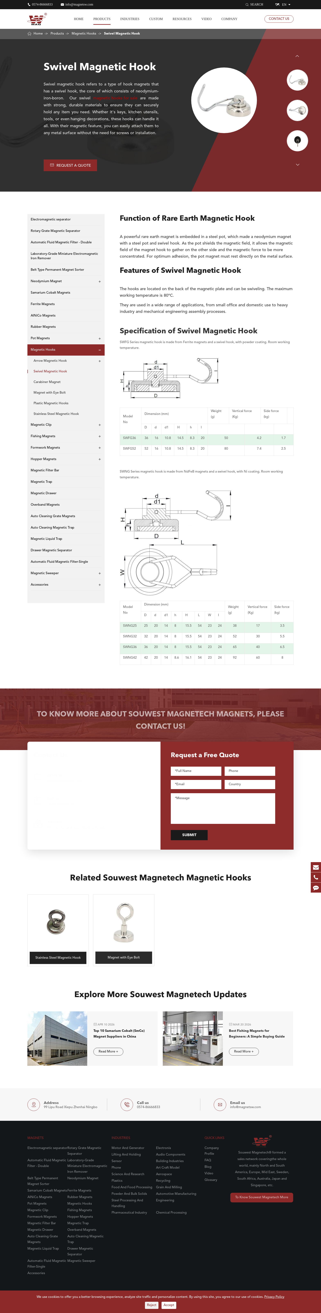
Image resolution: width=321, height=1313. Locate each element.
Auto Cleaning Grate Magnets (53, 516)
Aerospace (164, 1174)
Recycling (163, 1181)
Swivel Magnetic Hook (122, 33)
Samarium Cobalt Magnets (50, 292)
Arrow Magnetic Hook (50, 361)
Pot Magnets (40, 338)
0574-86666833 (42, 4)
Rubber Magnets (43, 327)
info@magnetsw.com (79, 4)
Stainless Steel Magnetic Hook (56, 414)
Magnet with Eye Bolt (50, 392)
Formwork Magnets (45, 447)
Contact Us (279, 19)
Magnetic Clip (41, 425)
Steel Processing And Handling (127, 1203)
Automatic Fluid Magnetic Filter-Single (59, 562)
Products (102, 19)
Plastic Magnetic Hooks (51, 403)
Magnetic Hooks (84, 33)
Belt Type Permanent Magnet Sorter (57, 270)
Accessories (39, 584)
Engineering (165, 1200)
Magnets (35, 1138)
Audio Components (170, 1154)
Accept (169, 1305)
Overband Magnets (45, 505)
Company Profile (212, 1151)
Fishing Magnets (43, 436)
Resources (182, 19)
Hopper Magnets (43, 459)
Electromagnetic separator (51, 219)
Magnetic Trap (41, 482)
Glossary (211, 1180)
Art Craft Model (168, 1167)
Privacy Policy (274, 1297)
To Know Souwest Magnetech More (261, 1197)
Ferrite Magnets (43, 304)
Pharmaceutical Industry (129, 1212)
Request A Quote (70, 165)
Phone (116, 1167)
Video (206, 19)
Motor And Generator (128, 1148)
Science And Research (128, 1174)
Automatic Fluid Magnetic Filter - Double (61, 242)
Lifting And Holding (126, 1154)
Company (230, 19)
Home (79, 19)
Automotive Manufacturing (176, 1194)
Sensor (117, 1161)
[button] (298, 56)
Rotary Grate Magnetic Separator (55, 231)
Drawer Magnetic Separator (51, 550)
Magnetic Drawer (44, 493)
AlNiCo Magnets (43, 315)
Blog (208, 1167)
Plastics (117, 1181)
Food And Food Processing (132, 1187)
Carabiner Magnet (47, 382)
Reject (151, 1305)
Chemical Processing (171, 1212)
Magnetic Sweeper (45, 573)
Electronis (163, 1148)
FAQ (208, 1160)
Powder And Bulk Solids (129, 1194)
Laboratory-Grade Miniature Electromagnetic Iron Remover (64, 256)
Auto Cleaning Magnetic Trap (52, 527)
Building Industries (170, 1161)
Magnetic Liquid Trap (46, 539)
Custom (156, 19)
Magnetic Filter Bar (45, 470)
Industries (129, 19)
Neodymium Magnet (46, 281)
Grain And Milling (169, 1187)
